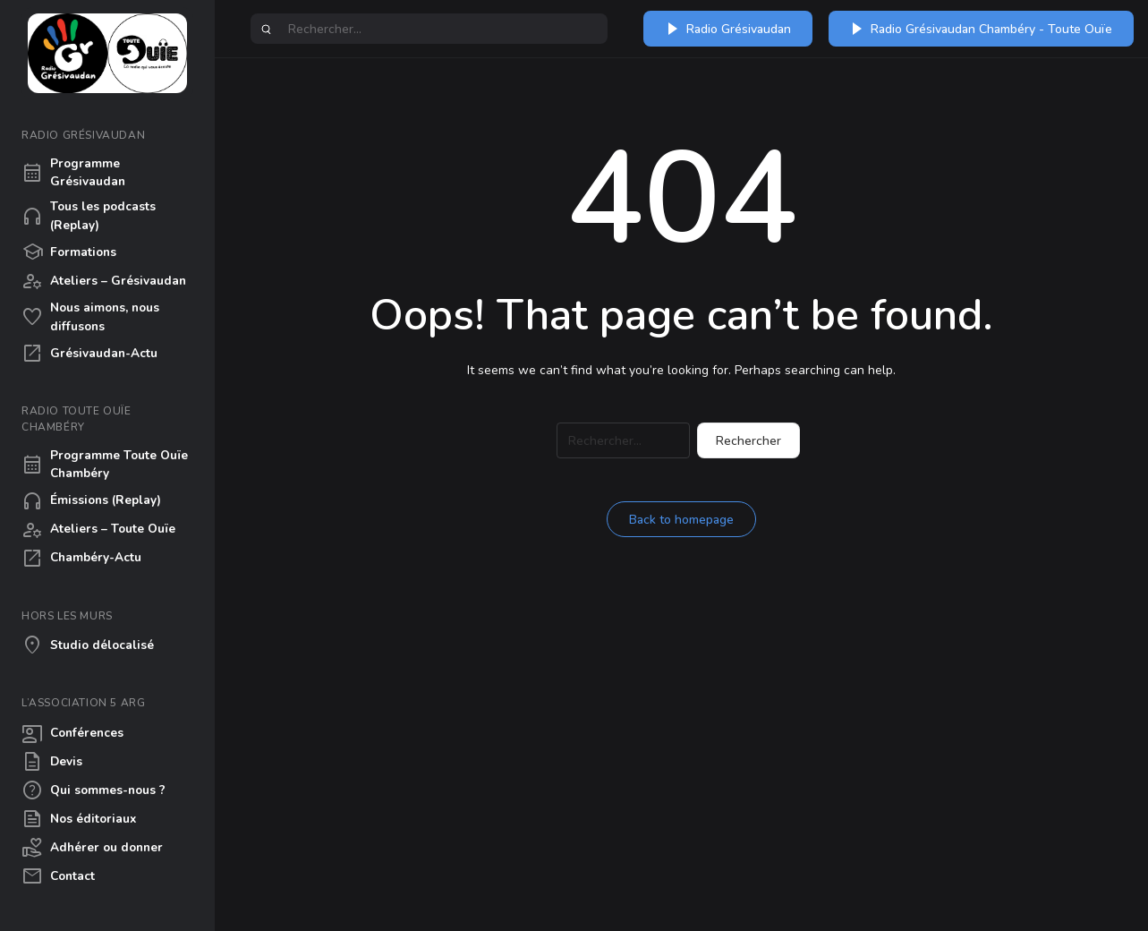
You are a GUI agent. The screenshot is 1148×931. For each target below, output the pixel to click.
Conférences (72, 733)
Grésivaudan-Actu (89, 353)
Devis (51, 761)
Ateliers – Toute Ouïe (98, 529)
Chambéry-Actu (81, 558)
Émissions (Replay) (91, 501)
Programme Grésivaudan (73, 172)
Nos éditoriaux (78, 819)
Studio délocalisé (87, 645)
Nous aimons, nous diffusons (90, 316)
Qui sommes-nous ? (93, 790)
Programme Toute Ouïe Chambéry (104, 464)
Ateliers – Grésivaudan (103, 281)
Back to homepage (681, 519)
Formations (68, 252)
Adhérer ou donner (92, 847)
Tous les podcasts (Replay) (88, 215)
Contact (58, 876)
